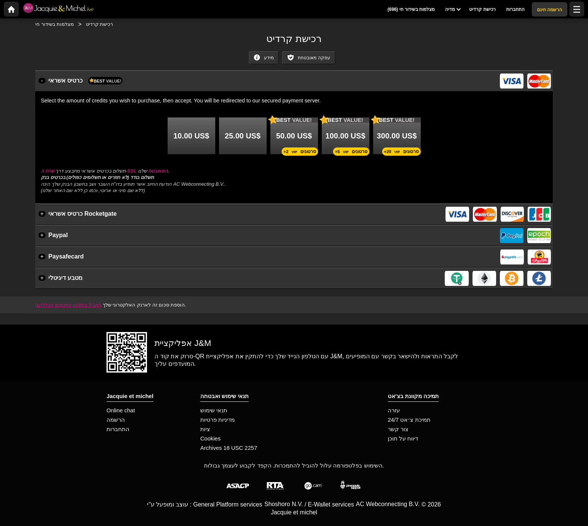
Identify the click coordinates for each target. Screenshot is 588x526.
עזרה (394, 410)
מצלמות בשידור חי (54, 24)
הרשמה (115, 419)
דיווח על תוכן (403, 438)
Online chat (120, 410)
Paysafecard (66, 256)
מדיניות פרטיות (217, 419)
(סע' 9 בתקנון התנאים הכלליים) (68, 305)
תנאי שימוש (213, 410)
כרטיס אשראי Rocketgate (82, 213)
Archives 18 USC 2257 (228, 448)
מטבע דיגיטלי (65, 278)
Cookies (210, 438)
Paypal (58, 235)
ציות (205, 429)
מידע (263, 57)
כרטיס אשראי (85, 80)
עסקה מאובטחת (308, 57)
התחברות (117, 429)
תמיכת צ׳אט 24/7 (409, 419)
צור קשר (398, 429)
